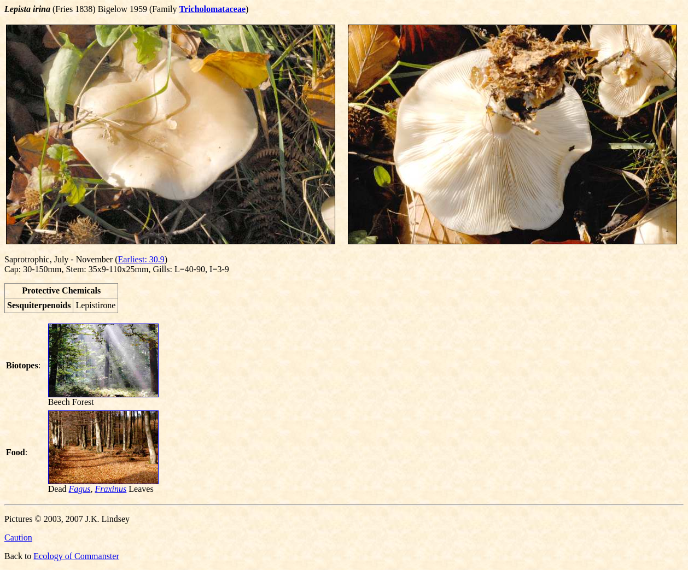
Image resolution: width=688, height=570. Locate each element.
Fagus (80, 488)
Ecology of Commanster (76, 556)
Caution (18, 537)
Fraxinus (111, 488)
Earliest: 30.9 (141, 259)
